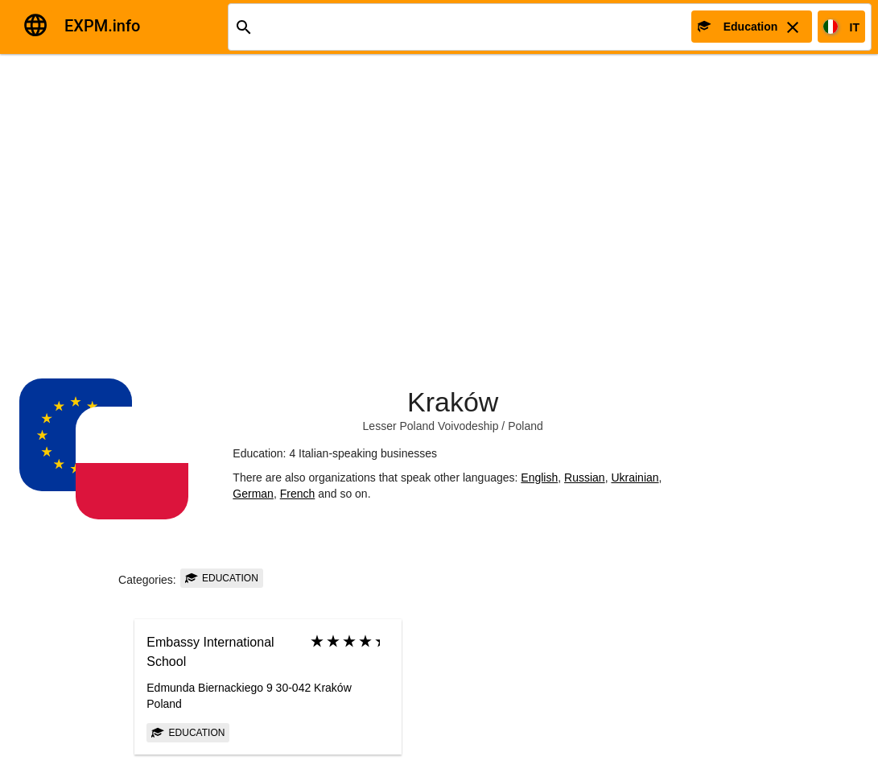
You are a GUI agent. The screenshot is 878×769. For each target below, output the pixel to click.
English (539, 477)
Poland (525, 426)
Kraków (452, 402)
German (253, 493)
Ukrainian (634, 477)
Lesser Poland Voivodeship (431, 426)
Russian (584, 477)
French (297, 493)
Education (221, 578)
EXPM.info (102, 25)
